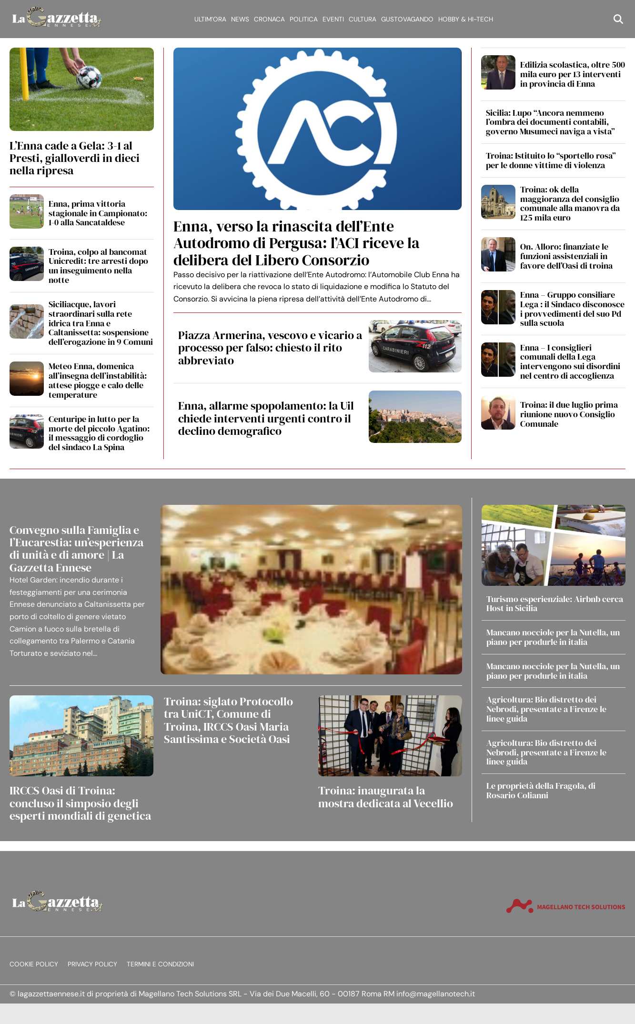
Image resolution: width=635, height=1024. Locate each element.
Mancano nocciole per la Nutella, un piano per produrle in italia (553, 637)
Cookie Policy (34, 964)
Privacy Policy (92, 964)
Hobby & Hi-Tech (465, 19)
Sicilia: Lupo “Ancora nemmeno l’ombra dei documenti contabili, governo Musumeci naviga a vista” (550, 122)
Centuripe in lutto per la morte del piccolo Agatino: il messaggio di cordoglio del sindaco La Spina (99, 433)
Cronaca (269, 19)
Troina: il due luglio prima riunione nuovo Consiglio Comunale (569, 414)
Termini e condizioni (160, 964)
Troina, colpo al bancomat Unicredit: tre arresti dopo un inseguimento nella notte (98, 266)
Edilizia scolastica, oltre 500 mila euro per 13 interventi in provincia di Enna (572, 74)
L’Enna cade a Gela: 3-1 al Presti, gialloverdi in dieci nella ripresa (75, 158)
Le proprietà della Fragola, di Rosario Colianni (540, 790)
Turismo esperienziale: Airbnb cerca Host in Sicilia (554, 603)
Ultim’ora (210, 19)
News (240, 19)
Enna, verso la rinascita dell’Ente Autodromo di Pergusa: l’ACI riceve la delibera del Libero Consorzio (296, 243)
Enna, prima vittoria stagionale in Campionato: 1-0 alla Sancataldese (98, 213)
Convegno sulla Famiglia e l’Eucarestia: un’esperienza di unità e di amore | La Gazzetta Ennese (76, 548)
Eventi (333, 19)
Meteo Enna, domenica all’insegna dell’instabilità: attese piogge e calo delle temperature (98, 380)
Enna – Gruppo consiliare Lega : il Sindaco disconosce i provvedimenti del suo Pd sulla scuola (572, 309)
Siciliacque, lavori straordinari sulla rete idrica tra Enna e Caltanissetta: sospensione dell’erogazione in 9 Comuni (101, 323)
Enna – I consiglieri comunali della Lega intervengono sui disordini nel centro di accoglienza (570, 361)
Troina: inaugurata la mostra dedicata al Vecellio (385, 797)
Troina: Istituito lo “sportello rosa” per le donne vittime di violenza (551, 160)
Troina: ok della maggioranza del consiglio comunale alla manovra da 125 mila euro (570, 203)
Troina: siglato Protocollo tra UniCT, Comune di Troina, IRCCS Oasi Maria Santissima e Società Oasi (228, 720)
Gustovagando (407, 19)
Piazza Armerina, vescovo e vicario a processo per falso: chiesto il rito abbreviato (270, 347)
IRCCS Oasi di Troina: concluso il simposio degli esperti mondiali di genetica (80, 803)
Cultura (362, 19)
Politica (304, 19)
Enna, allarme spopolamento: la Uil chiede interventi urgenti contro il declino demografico (266, 418)
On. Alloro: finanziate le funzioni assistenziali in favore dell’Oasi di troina (566, 256)
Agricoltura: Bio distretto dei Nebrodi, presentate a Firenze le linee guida (546, 708)
